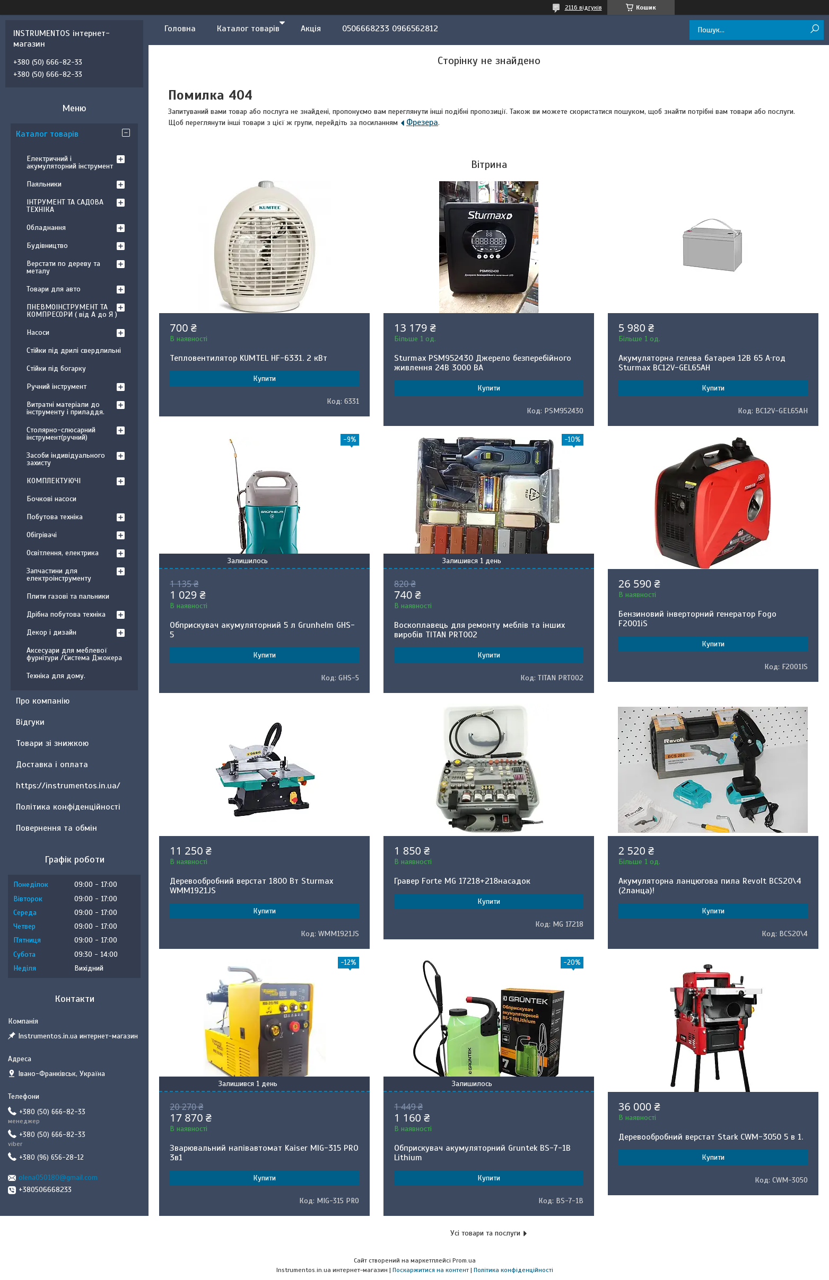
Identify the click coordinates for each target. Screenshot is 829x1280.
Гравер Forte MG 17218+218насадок (462, 881)
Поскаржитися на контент (430, 1270)
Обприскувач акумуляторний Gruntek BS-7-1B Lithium (482, 1152)
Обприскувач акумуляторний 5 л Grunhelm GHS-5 (262, 629)
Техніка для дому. (56, 675)
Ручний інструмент (56, 386)
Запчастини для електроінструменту (59, 574)
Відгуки (30, 722)
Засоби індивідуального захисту (66, 459)
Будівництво (47, 245)
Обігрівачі (42, 534)
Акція (311, 28)
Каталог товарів (248, 28)
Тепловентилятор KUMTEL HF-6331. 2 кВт (248, 358)
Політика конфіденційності (68, 807)
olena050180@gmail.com (58, 1177)
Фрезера (422, 122)
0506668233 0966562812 (390, 28)
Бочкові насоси (51, 498)
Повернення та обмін (56, 828)
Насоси (38, 332)
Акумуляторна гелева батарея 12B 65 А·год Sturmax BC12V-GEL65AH (702, 362)
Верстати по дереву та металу (63, 267)
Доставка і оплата (52, 764)
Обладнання (46, 227)
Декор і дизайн (51, 632)
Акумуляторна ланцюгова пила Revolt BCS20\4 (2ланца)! (709, 885)
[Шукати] (814, 29)
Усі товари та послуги (485, 1233)
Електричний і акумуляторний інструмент (70, 162)
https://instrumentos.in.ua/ (68, 785)
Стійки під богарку (56, 368)
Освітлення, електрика (63, 552)
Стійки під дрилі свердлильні (74, 350)
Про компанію (42, 701)
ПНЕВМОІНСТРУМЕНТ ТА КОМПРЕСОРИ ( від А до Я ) (72, 311)
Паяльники (44, 184)
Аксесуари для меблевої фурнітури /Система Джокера (74, 654)
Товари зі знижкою (52, 743)
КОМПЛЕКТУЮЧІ (54, 480)
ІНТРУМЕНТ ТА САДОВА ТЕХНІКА (65, 206)
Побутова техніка (55, 516)
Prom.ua (464, 1260)
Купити (264, 378)
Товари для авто (54, 289)
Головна (180, 28)
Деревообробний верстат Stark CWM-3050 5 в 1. (710, 1137)
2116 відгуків (583, 7)
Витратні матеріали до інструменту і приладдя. (65, 408)
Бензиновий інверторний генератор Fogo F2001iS (697, 618)
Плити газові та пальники (68, 596)
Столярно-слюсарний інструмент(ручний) (61, 433)
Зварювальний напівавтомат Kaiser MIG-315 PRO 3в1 (264, 1152)
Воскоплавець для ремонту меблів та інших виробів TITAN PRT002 (479, 629)
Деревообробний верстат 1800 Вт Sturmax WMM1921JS (251, 885)
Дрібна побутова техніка (66, 614)
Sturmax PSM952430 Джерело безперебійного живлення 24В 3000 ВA (482, 362)
